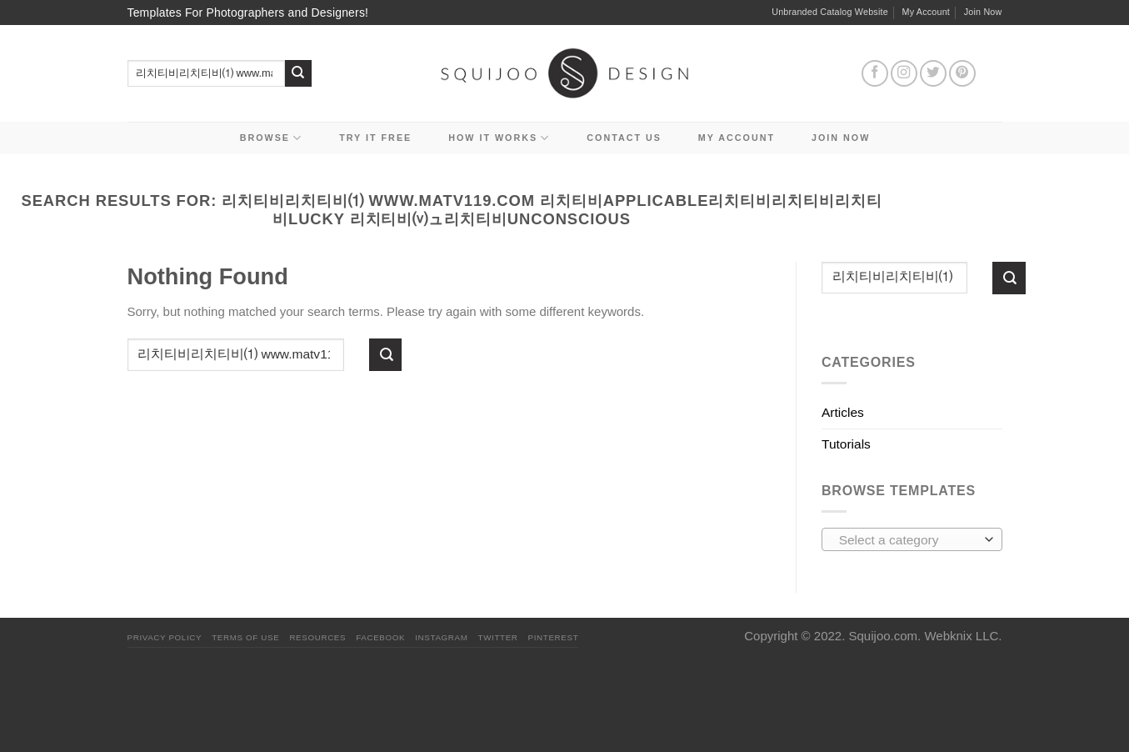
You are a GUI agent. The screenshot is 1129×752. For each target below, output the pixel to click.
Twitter (498, 637)
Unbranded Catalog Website (830, 12)
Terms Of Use (245, 637)
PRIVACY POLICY (164, 637)
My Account (926, 12)
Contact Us (624, 138)
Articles (843, 412)
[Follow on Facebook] (875, 73)
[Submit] (298, 74)
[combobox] (912, 539)
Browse (271, 138)
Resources (317, 637)
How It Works (499, 138)
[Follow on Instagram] (904, 73)
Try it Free (375, 138)
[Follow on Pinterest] (962, 73)
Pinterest (553, 637)
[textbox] (907, 540)
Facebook (380, 637)
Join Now (983, 12)
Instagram (441, 637)
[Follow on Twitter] (933, 73)
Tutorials (846, 444)
